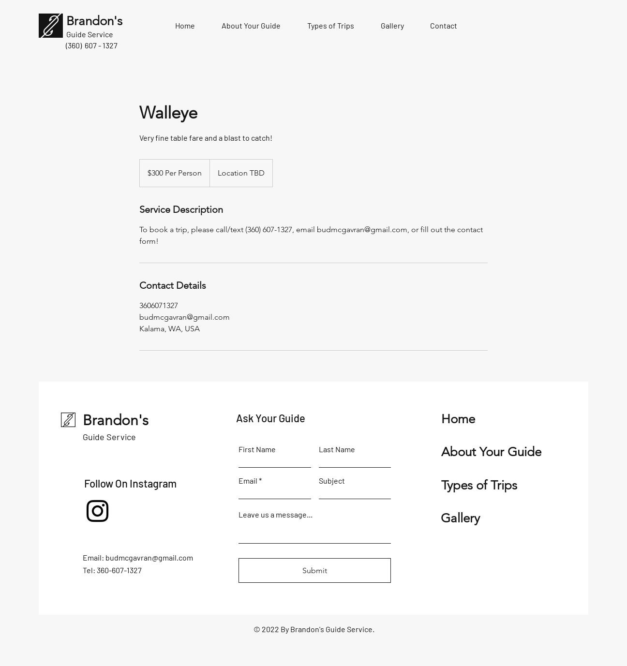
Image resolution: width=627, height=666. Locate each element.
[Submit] (315, 570)
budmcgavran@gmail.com (149, 557)
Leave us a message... (276, 514)
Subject (332, 481)
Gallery (460, 518)
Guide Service (109, 436)
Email (248, 481)
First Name (257, 449)
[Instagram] (97, 511)
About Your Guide (491, 451)
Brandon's (116, 420)
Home (458, 419)
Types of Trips (479, 485)
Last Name (337, 449)
